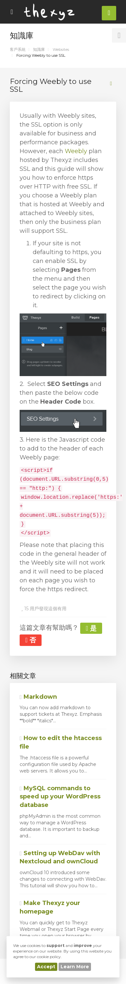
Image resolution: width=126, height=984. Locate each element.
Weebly (76, 151)
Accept (46, 967)
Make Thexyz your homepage (50, 907)
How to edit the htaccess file (61, 742)
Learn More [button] (75, 967)
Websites (61, 49)
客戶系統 (18, 49)
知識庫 (39, 49)
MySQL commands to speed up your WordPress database (60, 797)
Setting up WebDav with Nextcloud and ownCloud (60, 857)
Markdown (38, 696)
